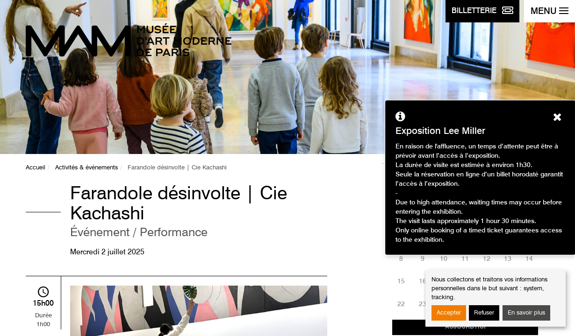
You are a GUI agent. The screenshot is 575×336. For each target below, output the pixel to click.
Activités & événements (86, 168)
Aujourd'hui (465, 327)
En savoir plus (526, 313)
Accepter (449, 313)
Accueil (35, 168)
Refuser (484, 313)
